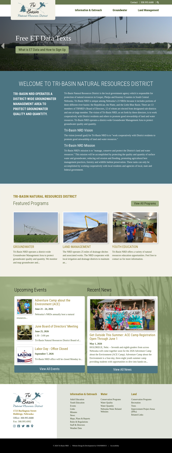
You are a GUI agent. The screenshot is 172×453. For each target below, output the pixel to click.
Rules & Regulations (79, 422)
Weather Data (76, 428)
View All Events (50, 369)
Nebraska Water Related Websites (111, 410)
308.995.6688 (147, 2)
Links (72, 409)
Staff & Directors (77, 425)
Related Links (137, 415)
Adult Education (77, 399)
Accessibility (114, 446)
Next (169, 43)
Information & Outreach (88, 10)
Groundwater (120, 10)
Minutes (73, 412)
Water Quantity (107, 406)
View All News (122, 369)
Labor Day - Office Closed (51, 349)
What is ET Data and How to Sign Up (42, 50)
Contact (134, 2)
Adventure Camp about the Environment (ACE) (52, 302)
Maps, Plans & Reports (80, 418)
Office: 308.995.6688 (23, 418)
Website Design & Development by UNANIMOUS (89, 446)
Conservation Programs (111, 399)
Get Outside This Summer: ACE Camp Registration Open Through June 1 (122, 337)
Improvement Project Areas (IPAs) (143, 410)
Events (73, 406)
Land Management (148, 10)
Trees (133, 406)
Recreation (136, 402)
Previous (2, 43)
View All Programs (145, 203)
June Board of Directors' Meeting (56, 326)
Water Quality (107, 402)
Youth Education (125, 247)
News (72, 415)
